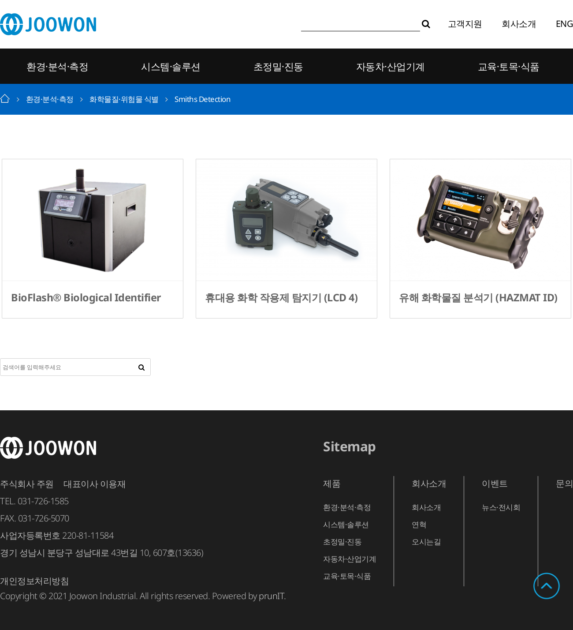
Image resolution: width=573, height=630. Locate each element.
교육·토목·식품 (509, 66)
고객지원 (465, 24)
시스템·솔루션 (171, 66)
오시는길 (426, 541)
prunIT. (272, 596)
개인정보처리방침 (34, 581)
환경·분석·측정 (57, 66)
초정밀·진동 (278, 66)
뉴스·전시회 (501, 507)
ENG (564, 24)
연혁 (419, 524)
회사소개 (519, 24)
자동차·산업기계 (390, 66)
